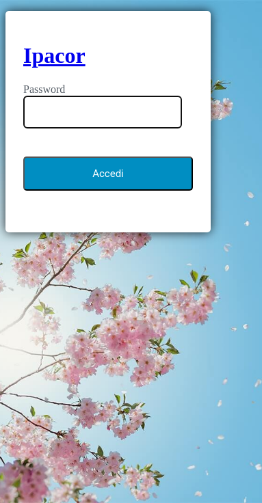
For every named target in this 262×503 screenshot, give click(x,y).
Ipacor (54, 55)
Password (44, 89)
